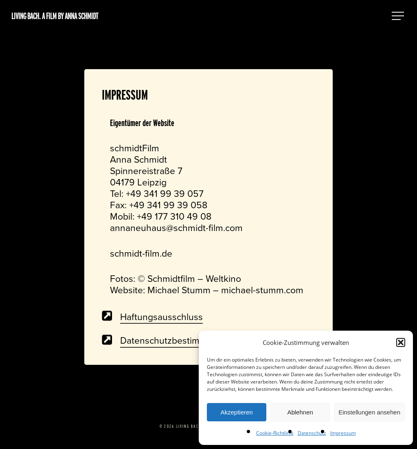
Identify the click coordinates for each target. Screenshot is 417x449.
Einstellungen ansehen (369, 412)
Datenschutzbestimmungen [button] (177, 340)
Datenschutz (312, 432)
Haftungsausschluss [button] (161, 317)
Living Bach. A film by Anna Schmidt (54, 15)
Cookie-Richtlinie (275, 432)
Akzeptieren (236, 412)
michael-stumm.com (262, 290)
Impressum (343, 432)
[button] (401, 342)
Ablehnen (300, 412)
